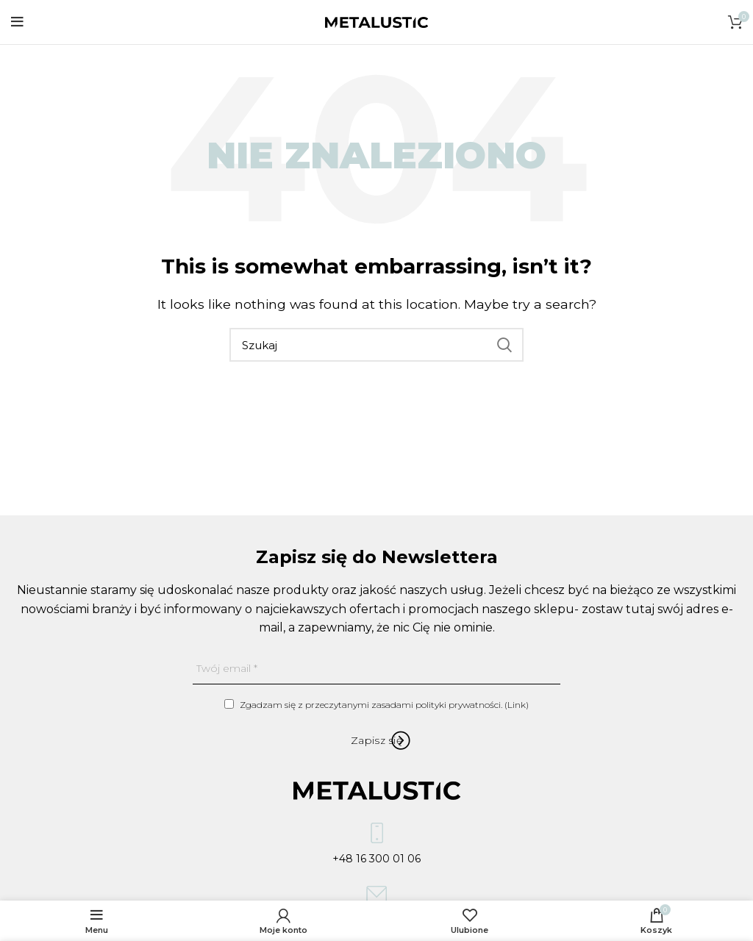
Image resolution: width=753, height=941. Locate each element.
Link (516, 704)
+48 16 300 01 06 (376, 847)
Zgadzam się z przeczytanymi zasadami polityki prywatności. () (376, 704)
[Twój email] (376, 668)
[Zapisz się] (376, 740)
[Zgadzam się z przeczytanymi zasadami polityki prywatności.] (229, 704)
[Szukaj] (376, 345)
